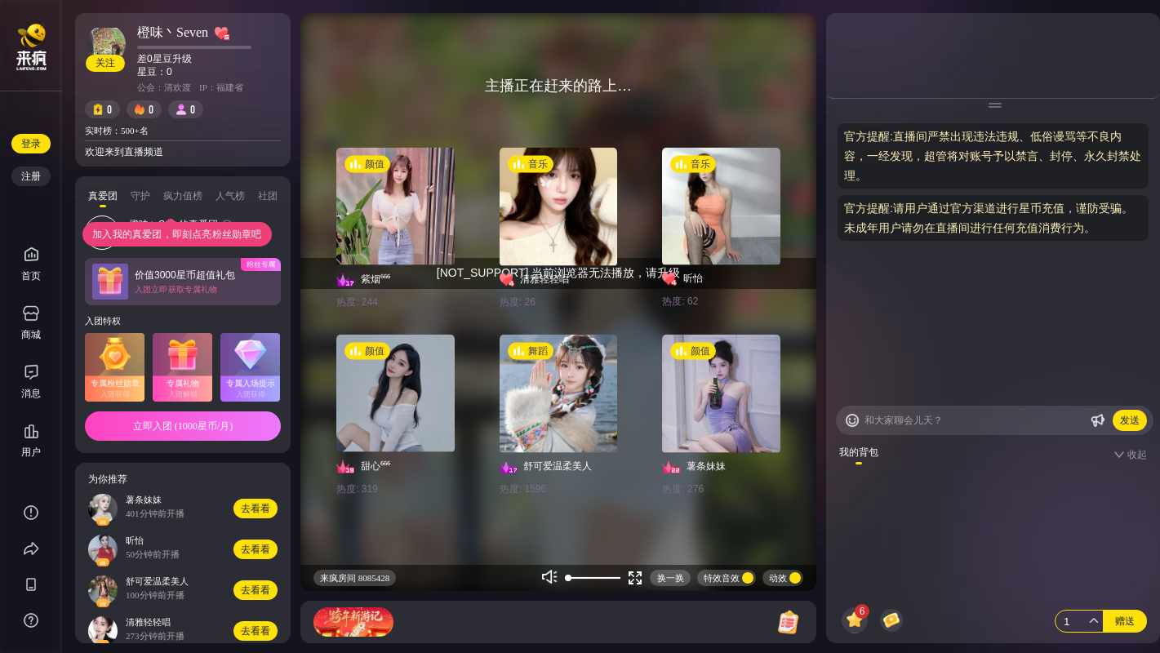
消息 (31, 393)
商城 (31, 322)
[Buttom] (852, 420)
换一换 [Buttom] (670, 578)
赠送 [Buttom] (1125, 621)
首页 (31, 264)
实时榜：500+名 (117, 130)
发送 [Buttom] (1130, 420)
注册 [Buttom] (31, 176)
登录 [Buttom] (31, 143)
